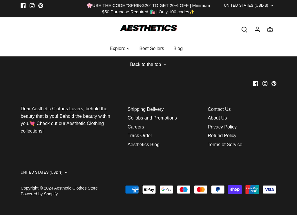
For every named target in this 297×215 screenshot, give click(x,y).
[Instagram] (32, 5)
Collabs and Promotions (152, 117)
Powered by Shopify (39, 194)
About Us (217, 117)
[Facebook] (23, 5)
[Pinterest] (40, 5)
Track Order (140, 135)
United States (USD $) (239, 7)
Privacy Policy (222, 126)
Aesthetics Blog (144, 144)
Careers (136, 126)
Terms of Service (225, 144)
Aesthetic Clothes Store (76, 188)
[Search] (244, 29)
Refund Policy (222, 135)
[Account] (257, 29)
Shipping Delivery (146, 109)
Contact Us (219, 109)
